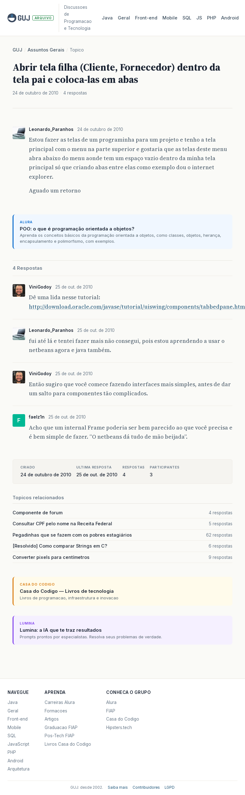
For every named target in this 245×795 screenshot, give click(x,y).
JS (199, 18)
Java (107, 18)
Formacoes (56, 710)
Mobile (169, 18)
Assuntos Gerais (46, 50)
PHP (211, 18)
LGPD (170, 787)
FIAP (110, 710)
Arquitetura (19, 768)
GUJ (17, 50)
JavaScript (18, 744)
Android (230, 18)
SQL (186, 18)
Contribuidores (146, 787)
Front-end (18, 719)
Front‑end (146, 18)
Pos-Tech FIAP (59, 735)
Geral (124, 18)
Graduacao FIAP (61, 727)
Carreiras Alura (60, 702)
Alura (111, 702)
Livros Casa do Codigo (68, 744)
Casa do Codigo (122, 719)
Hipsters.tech (119, 727)
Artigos (52, 719)
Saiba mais (118, 787)
